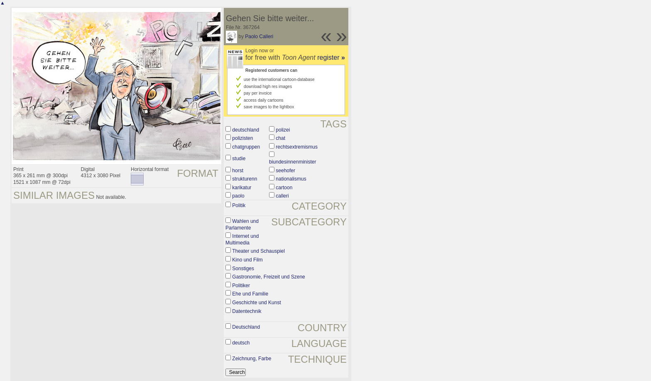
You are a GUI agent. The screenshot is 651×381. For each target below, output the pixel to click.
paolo (238, 196)
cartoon (284, 187)
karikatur (241, 187)
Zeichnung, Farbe (251, 358)
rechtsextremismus (297, 147)
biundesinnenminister (292, 162)
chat (280, 138)
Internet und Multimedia (242, 239)
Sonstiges (243, 268)
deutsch (241, 343)
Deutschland (246, 327)
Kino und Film (247, 260)
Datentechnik (246, 311)
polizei (283, 130)
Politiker (241, 285)
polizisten (242, 138)
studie (238, 158)
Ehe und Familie (250, 294)
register (331, 57)
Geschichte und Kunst (256, 302)
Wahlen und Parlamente (242, 224)
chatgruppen (246, 147)
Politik (238, 205)
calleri (282, 196)
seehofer (285, 170)
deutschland (245, 130)
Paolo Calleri (259, 36)
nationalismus (291, 179)
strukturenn (244, 179)
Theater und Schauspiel (258, 251)
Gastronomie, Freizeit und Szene (268, 277)
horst (237, 170)
